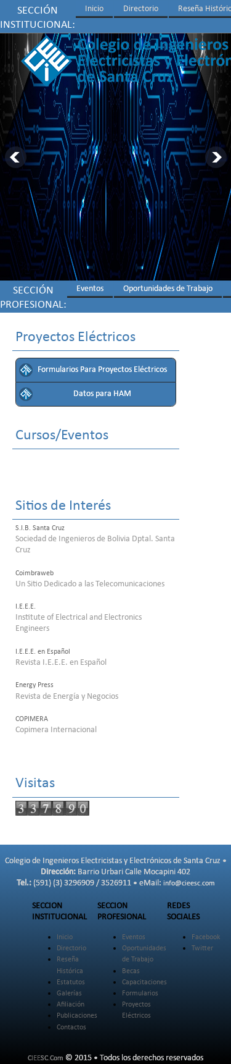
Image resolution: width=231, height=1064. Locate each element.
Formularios (140, 993)
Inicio (94, 9)
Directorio (140, 9)
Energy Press (34, 685)
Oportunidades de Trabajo (168, 288)
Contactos (71, 1027)
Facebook (206, 937)
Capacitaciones (144, 982)
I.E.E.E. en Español (42, 652)
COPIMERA (31, 719)
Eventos (89, 288)
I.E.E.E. (25, 606)
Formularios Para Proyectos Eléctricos (102, 369)
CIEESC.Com (45, 1058)
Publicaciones (77, 1016)
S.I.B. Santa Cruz (40, 528)
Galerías (69, 993)
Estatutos (71, 982)
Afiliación (70, 1004)
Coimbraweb (34, 573)
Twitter (202, 948)
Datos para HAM (102, 394)
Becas (131, 971)
